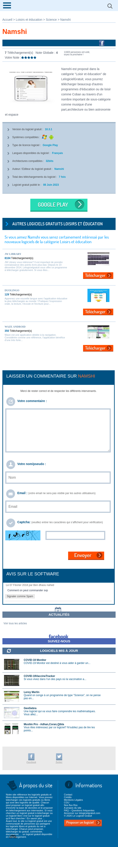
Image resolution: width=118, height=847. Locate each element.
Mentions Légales (73, 800)
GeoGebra (30, 708)
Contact (68, 794)
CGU (66, 802)
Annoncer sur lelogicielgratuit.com (82, 813)
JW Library (13, 254)
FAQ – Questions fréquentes (79, 810)
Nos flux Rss (71, 805)
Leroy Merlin (31, 692)
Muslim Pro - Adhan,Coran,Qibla (44, 724)
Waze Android (15, 326)
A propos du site (72, 807)
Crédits (68, 797)
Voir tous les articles (15, 623)
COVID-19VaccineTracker (39, 676)
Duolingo (12, 290)
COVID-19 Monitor (35, 660)
